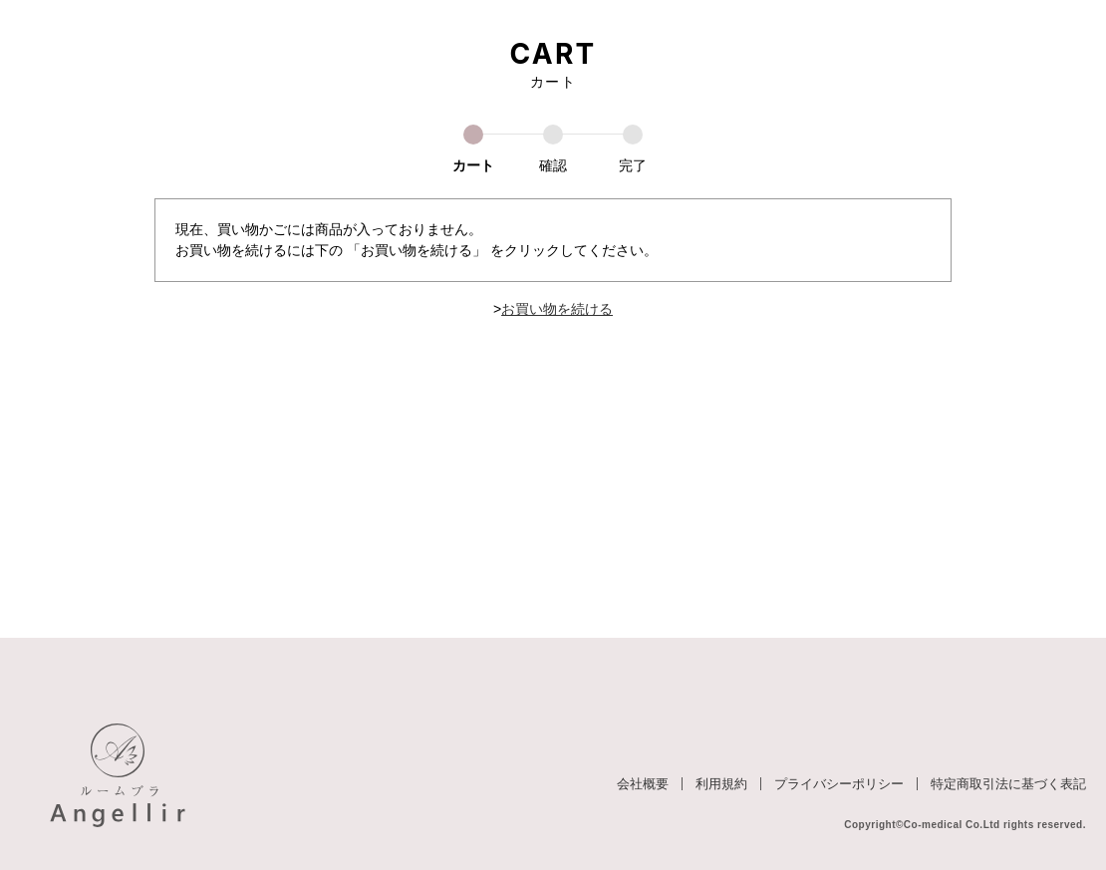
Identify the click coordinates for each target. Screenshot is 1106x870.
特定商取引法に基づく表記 (1008, 783)
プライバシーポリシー (839, 783)
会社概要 (643, 783)
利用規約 (721, 783)
